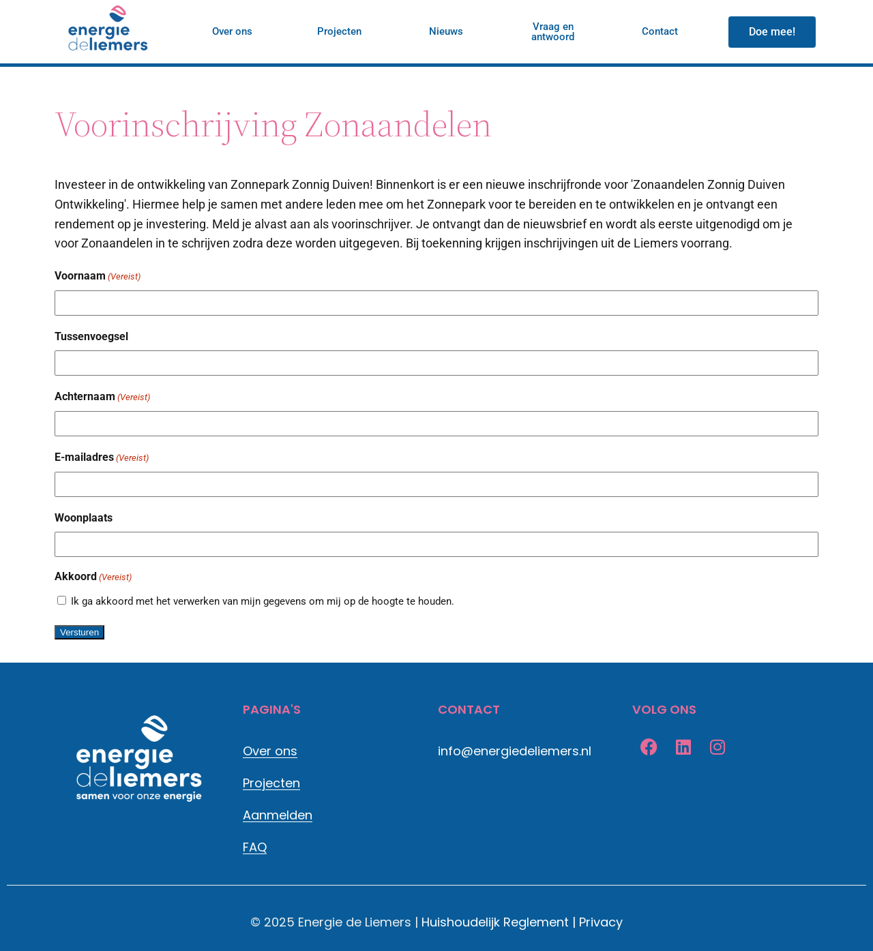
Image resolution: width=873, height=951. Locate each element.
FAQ (255, 847)
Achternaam (102, 397)
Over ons (270, 750)
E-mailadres (102, 458)
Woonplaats (84, 517)
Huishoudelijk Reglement (495, 922)
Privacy (601, 922)
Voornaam (97, 276)
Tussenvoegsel (91, 336)
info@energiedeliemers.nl (514, 750)
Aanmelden (277, 815)
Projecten (271, 782)
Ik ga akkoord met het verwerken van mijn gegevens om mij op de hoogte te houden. (262, 601)
